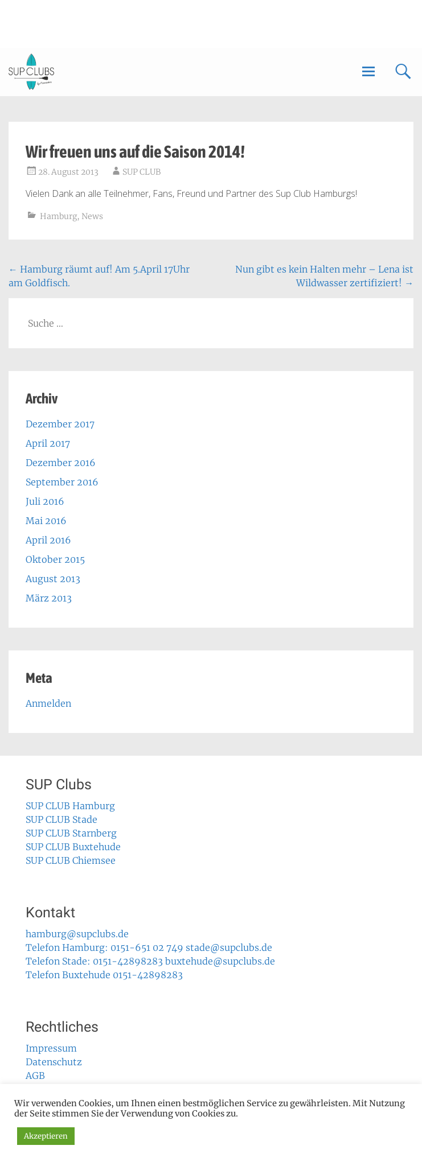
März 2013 (49, 598)
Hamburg (58, 216)
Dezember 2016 (61, 462)
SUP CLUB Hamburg (70, 805)
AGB (35, 1075)
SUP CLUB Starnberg (71, 833)
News (92, 216)
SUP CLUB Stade (61, 819)
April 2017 (48, 443)
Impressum (51, 1048)
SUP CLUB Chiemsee (71, 860)
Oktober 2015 (55, 559)
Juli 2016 (45, 501)
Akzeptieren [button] (46, 1136)
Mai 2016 (46, 520)
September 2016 (62, 482)
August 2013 (53, 578)
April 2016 (48, 540)
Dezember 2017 (60, 424)
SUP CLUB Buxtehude (73, 846)
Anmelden (48, 703)
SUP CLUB (141, 172)
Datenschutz (54, 1062)
